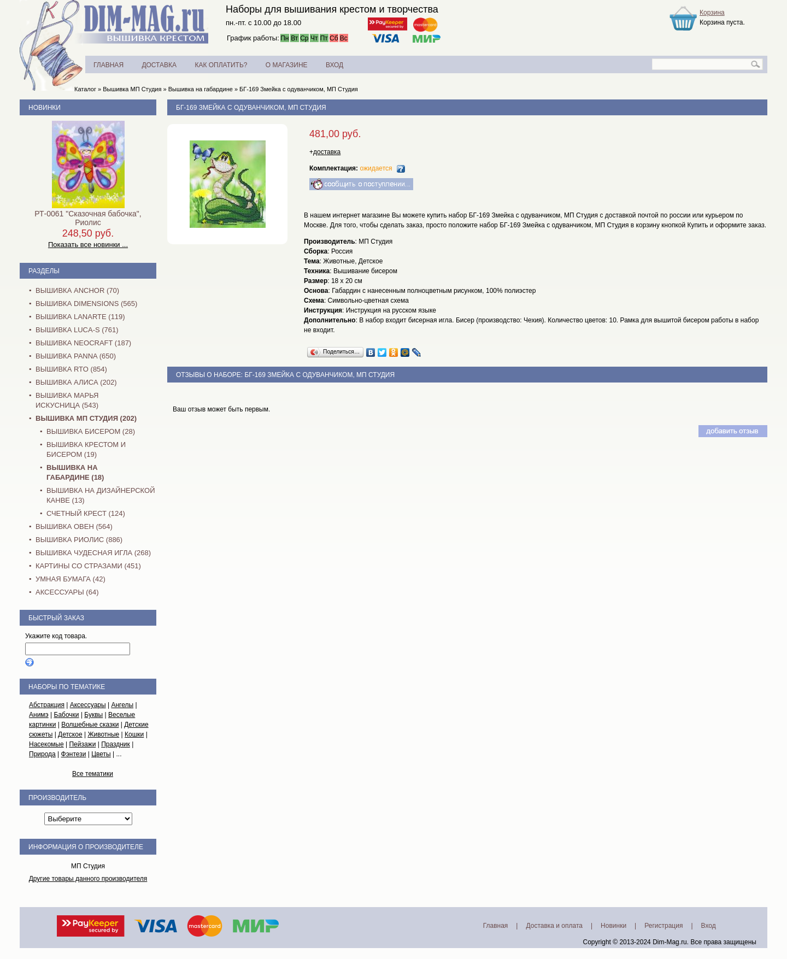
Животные (103, 734)
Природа (42, 754)
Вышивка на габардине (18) (75, 472)
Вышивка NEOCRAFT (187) (83, 343)
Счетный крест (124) (85, 513)
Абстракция (46, 705)
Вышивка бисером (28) (90, 431)
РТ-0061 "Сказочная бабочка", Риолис (87, 218)
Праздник (115, 744)
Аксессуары (88, 705)
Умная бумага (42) (70, 579)
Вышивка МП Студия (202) (86, 418)
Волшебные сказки (90, 724)
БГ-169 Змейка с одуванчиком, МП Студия (298, 89)
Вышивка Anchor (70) (77, 290)
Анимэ (39, 715)
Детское (70, 734)
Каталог (85, 89)
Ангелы (122, 705)
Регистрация (663, 925)
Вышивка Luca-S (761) (77, 330)
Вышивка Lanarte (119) (80, 317)
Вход (708, 925)
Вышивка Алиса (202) (76, 382)
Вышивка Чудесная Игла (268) (93, 553)
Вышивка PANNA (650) (76, 356)
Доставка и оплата (554, 925)
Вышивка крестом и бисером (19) (86, 449)
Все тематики (92, 774)
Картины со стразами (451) (88, 566)
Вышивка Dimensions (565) (86, 303)
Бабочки (66, 715)
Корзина (712, 12)
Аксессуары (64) (67, 592)
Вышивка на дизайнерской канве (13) (100, 495)
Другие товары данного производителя (88, 878)
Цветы (101, 754)
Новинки (44, 107)
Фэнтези (73, 754)
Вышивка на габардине (200, 89)
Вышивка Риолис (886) (79, 540)
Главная (495, 925)
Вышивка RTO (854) (71, 369)
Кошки (134, 734)
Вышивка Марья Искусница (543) (67, 400)
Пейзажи (82, 744)
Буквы (93, 715)
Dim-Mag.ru (670, 942)
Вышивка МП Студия (132, 89)
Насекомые (46, 744)
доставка (326, 152)
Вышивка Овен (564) (74, 526)
